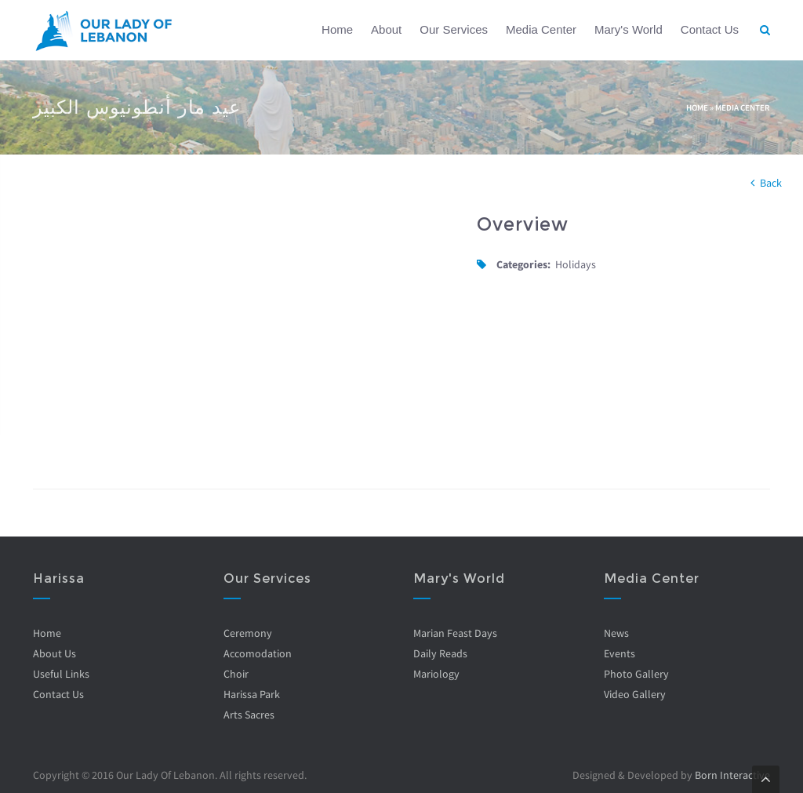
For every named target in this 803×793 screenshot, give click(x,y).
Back (771, 183)
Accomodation (257, 653)
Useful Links (61, 674)
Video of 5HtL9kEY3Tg (243, 331)
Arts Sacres (248, 715)
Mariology (436, 674)
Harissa (59, 578)
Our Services (454, 29)
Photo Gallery (636, 674)
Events (619, 653)
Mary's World (628, 29)
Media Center (541, 29)
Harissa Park (251, 694)
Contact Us (710, 29)
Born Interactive (732, 775)
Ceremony (247, 633)
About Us (54, 653)
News (616, 633)
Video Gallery (635, 694)
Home (337, 29)
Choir (236, 674)
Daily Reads (440, 653)
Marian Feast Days (455, 633)
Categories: (523, 264)
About (386, 29)
